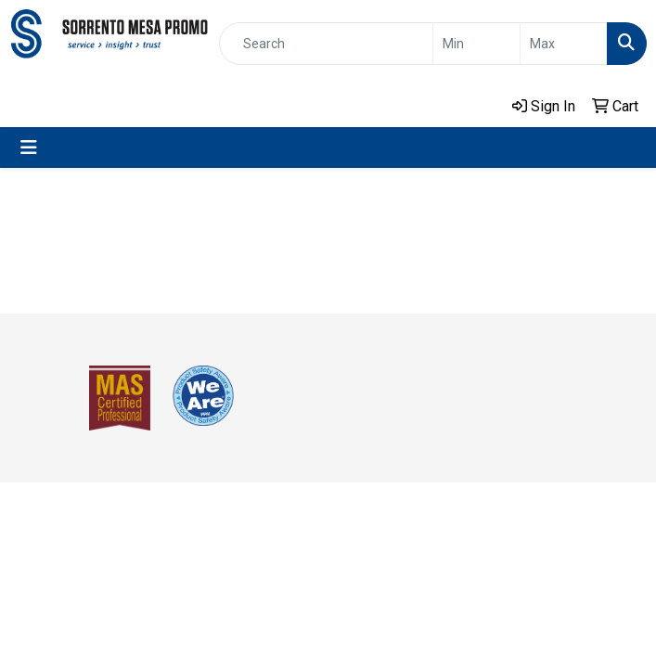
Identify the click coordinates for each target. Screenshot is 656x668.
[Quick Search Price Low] (476, 43)
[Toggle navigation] (28, 148)
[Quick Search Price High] (564, 43)
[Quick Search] (326, 43)
